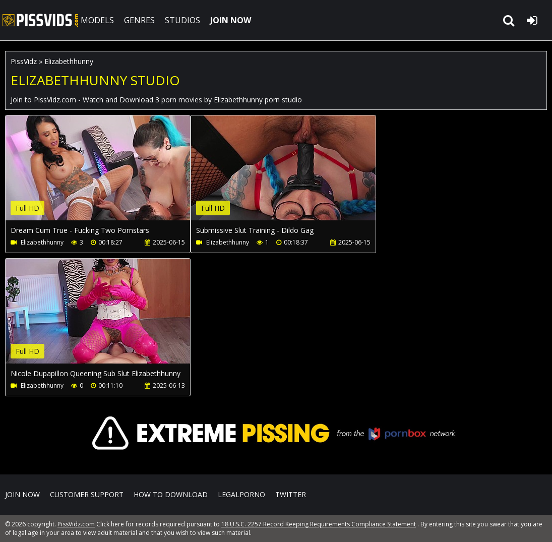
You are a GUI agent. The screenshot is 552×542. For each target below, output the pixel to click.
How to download (171, 494)
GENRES (139, 20)
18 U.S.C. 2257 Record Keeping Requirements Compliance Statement (318, 524)
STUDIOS (182, 20)
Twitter (290, 494)
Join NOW (22, 494)
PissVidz (24, 61)
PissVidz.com (40, 20)
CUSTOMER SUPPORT (87, 494)
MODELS (97, 20)
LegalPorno (241, 494)
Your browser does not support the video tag (111, 174)
